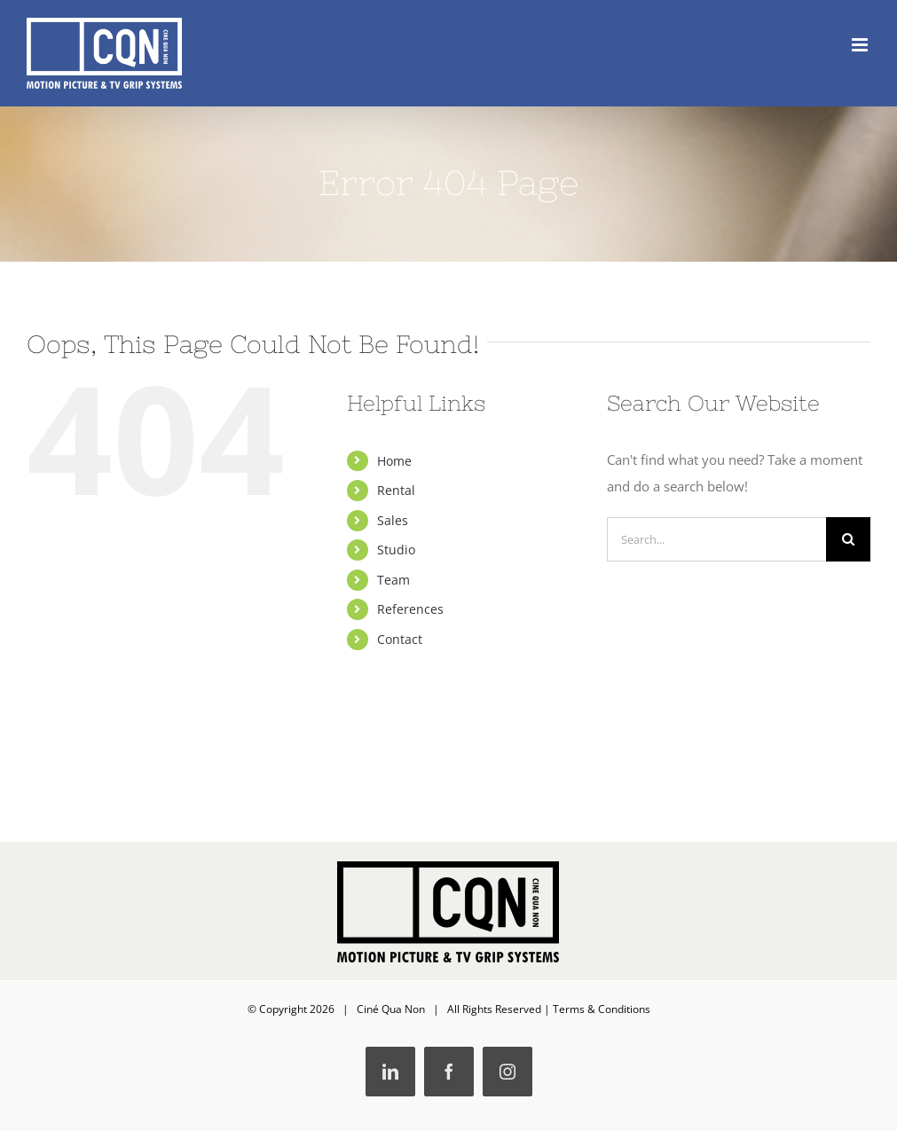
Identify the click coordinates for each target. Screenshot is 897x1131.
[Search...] (716, 539)
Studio (396, 549)
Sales (392, 520)
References (410, 609)
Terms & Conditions (601, 1009)
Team (393, 579)
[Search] (848, 539)
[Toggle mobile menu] (861, 44)
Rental (396, 490)
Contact (399, 639)
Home (394, 460)
